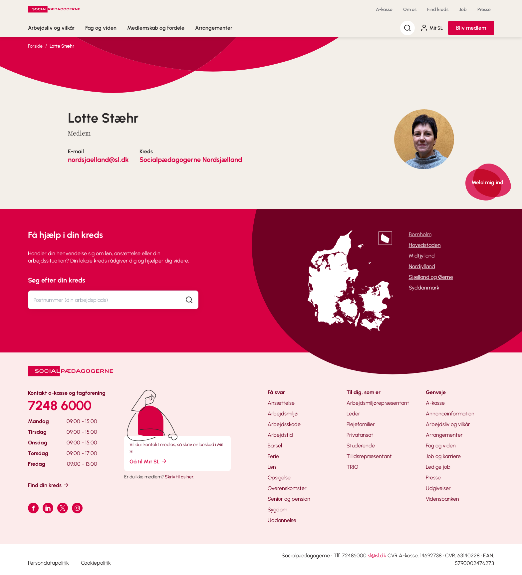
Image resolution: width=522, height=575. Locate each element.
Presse (484, 9)
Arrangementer (213, 28)
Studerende (361, 445)
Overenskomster (287, 488)
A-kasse (384, 9)
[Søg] (407, 28)
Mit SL (431, 28)
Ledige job (438, 467)
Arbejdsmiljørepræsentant (378, 403)
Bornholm (420, 234)
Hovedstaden (425, 245)
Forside (35, 46)
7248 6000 (60, 405)
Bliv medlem (471, 28)
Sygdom (277, 509)
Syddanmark (424, 288)
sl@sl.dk (377, 555)
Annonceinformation (450, 413)
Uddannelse (282, 520)
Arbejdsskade (284, 424)
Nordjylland (422, 266)
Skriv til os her (179, 477)
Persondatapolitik (48, 563)
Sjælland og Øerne (431, 277)
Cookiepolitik (96, 563)
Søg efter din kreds (56, 280)
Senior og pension (289, 499)
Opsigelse (279, 477)
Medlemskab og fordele (155, 28)
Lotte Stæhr (62, 46)
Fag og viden (101, 28)
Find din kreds (49, 484)
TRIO (352, 467)
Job (463, 9)
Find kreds (437, 9)
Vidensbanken (442, 499)
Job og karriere (443, 456)
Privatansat (360, 435)
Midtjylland (422, 256)
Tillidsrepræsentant (369, 456)
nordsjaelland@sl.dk (98, 160)
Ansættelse (281, 403)
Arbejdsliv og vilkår (51, 28)
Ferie (273, 456)
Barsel (275, 445)
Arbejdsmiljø (283, 413)
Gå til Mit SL (148, 461)
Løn (272, 467)
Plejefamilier (361, 424)
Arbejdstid (280, 435)
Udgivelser (438, 488)
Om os (409, 9)
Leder (353, 413)
